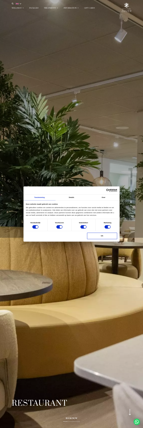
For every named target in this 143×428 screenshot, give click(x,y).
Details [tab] (71, 197)
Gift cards (89, 9)
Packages (34, 9)
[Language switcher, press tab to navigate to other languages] (18, 3)
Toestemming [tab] (39, 197)
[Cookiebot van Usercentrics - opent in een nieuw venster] (107, 190)
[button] (137, 422)
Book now (71, 418)
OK (102, 236)
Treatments (51, 9)
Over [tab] (103, 197)
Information (71, 9)
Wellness (18, 9)
